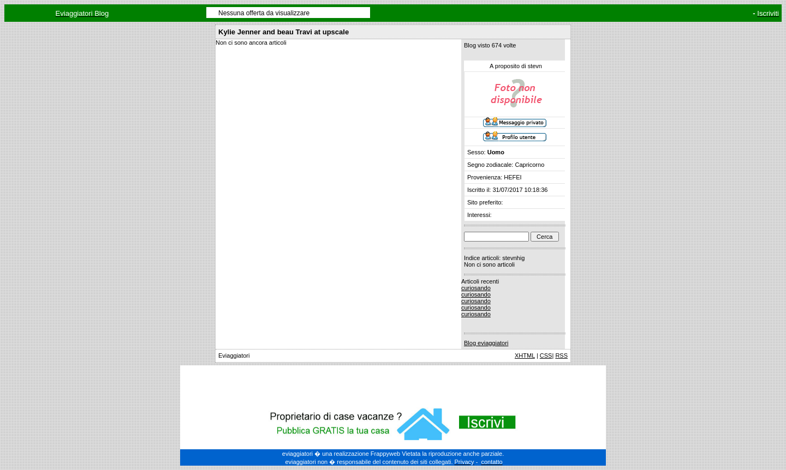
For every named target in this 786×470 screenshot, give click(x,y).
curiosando (476, 288)
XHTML (525, 355)
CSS (546, 355)
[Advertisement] (393, 384)
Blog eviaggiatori (486, 343)
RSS (561, 355)
